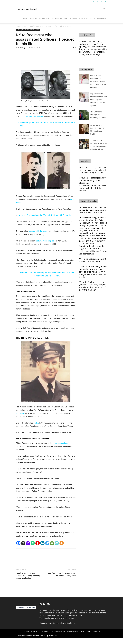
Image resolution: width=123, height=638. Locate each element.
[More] (61, 543)
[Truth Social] (28, 543)
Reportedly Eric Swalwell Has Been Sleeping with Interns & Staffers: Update (98, 100)
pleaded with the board (38, 231)
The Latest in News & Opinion (30, 30)
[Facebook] (18, 543)
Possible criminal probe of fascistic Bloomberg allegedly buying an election (28, 575)
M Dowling (21, 48)
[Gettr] (37, 543)
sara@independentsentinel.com (62, 623)
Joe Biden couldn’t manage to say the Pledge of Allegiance (62, 574)
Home (25, 18)
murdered (20, 413)
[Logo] (27, 8)
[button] (104, 8)
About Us (33, 18)
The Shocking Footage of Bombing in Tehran (98, 115)
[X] (23, 543)
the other (28, 116)
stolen (36, 423)
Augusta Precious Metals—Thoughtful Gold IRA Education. (46, 215)
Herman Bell (38, 116)
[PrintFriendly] (57, 543)
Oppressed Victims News (78, 18)
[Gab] (33, 543)
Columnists (101, 18)
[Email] (52, 543)
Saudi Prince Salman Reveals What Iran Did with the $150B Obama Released (98, 82)
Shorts (92, 18)
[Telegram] (47, 543)
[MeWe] (42, 543)
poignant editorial (62, 443)
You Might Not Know (59, 18)
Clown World (44, 18)
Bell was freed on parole (45, 241)
